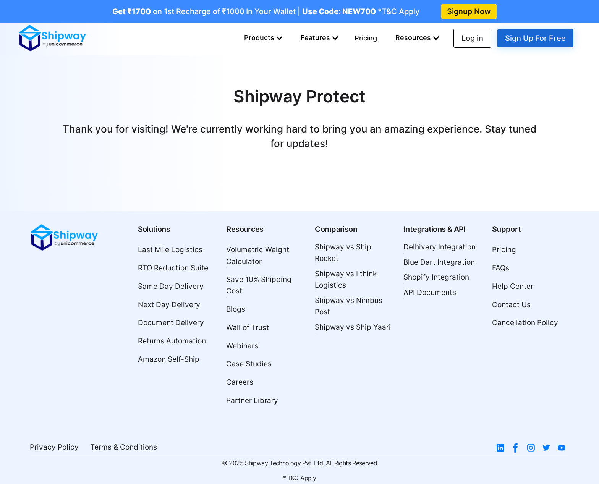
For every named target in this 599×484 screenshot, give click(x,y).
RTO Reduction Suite (173, 268)
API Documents (429, 292)
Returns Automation (172, 341)
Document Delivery (171, 322)
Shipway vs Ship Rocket (343, 253)
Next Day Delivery (169, 304)
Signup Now (469, 11)
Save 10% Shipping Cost (258, 285)
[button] (263, 38)
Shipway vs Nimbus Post (348, 306)
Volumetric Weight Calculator (257, 255)
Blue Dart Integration (439, 262)
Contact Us (511, 304)
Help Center (512, 286)
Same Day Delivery (171, 286)
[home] (52, 38)
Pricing (366, 38)
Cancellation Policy (525, 322)
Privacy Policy (54, 447)
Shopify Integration (436, 277)
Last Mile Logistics (170, 249)
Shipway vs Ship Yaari (353, 327)
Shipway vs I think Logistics (346, 279)
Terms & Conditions (123, 447)
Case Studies (249, 363)
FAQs (500, 268)
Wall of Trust (247, 327)
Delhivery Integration (439, 247)
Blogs (235, 309)
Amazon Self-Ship (168, 359)
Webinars (242, 346)
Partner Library (252, 400)
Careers (239, 382)
